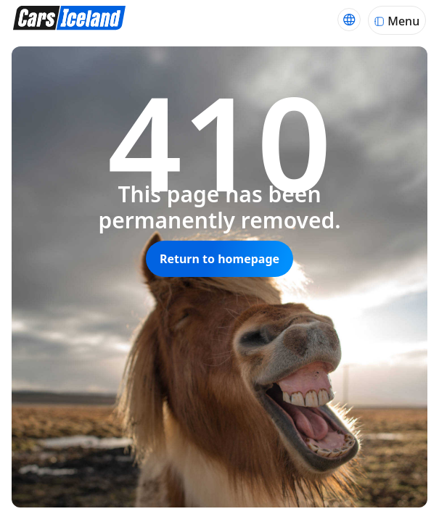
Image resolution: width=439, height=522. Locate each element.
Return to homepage (219, 259)
